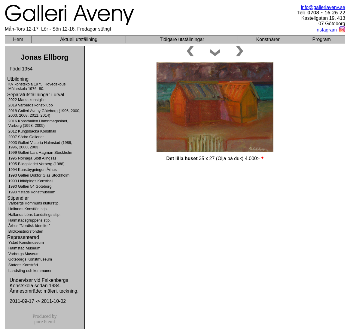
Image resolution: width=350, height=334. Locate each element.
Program (321, 39)
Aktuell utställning (79, 39)
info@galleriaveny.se (323, 7)
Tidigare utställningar (182, 39)
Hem (18, 39)
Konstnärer (268, 39)
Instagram (326, 29)
